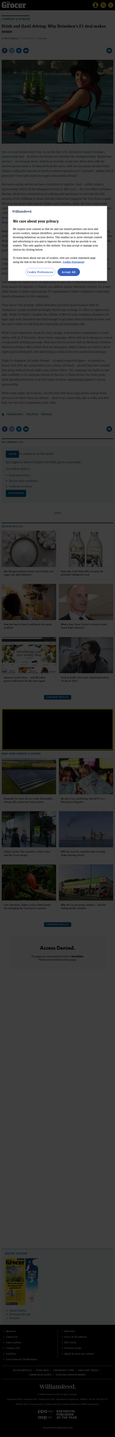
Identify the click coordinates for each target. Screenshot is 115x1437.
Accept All (69, 272)
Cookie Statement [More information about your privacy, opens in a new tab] (73, 262)
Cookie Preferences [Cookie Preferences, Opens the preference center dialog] (40, 272)
